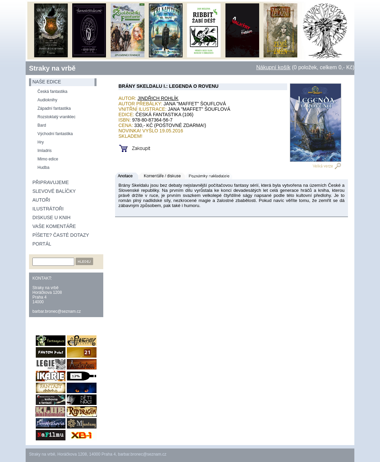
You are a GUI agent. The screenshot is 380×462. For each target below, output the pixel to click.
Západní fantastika (54, 108)
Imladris (44, 150)
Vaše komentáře (54, 226)
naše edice (46, 81)
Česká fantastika (52, 91)
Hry (40, 142)
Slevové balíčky (54, 191)
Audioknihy (47, 100)
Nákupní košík (273, 67)
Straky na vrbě (52, 68)
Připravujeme (50, 182)
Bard (41, 125)
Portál (41, 244)
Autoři (41, 200)
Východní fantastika (55, 133)
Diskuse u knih (51, 217)
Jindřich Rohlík (158, 98)
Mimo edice (47, 159)
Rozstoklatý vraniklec (56, 116)
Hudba (43, 167)
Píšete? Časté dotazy (60, 235)
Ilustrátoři (47, 208)
